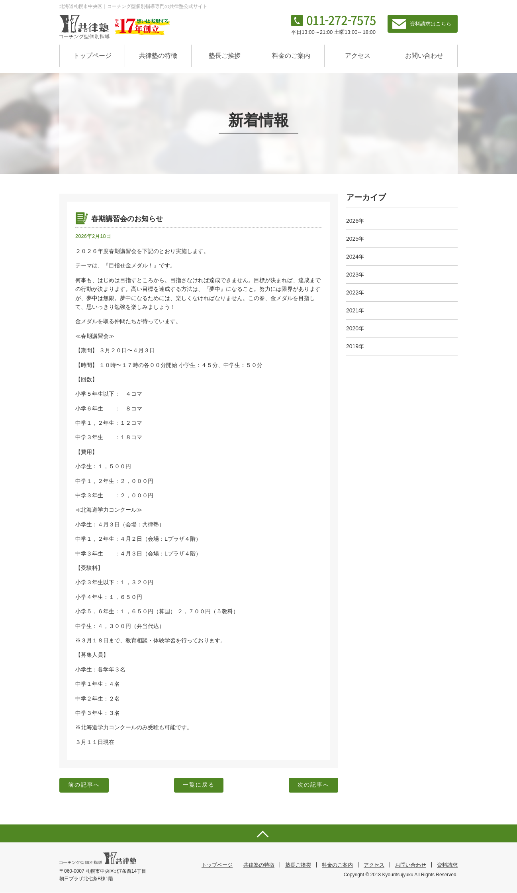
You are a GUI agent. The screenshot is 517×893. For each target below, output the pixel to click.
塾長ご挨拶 (225, 55)
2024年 (355, 256)
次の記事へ (313, 785)
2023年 (355, 274)
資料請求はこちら (430, 24)
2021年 (355, 310)
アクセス (357, 55)
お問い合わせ (424, 55)
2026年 (355, 221)
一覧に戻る (199, 785)
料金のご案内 (291, 55)
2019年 (355, 346)
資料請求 (447, 865)
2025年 (355, 239)
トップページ (92, 55)
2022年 (355, 292)
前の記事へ (85, 785)
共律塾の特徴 (158, 55)
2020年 (355, 328)
